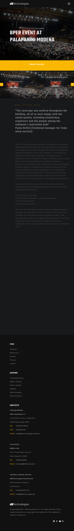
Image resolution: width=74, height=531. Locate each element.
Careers (13, 356)
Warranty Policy (16, 396)
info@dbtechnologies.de (25, 494)
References (14, 353)
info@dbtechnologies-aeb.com (28, 433)
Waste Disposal (16, 392)
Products (13, 349)
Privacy (13, 360)
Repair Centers (15, 381)
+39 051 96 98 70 (22, 426)
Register (13, 389)
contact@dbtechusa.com (25, 464)
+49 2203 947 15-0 (22, 490)
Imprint (13, 363)
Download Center (17, 378)
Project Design (15, 385)
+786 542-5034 (21, 460)
